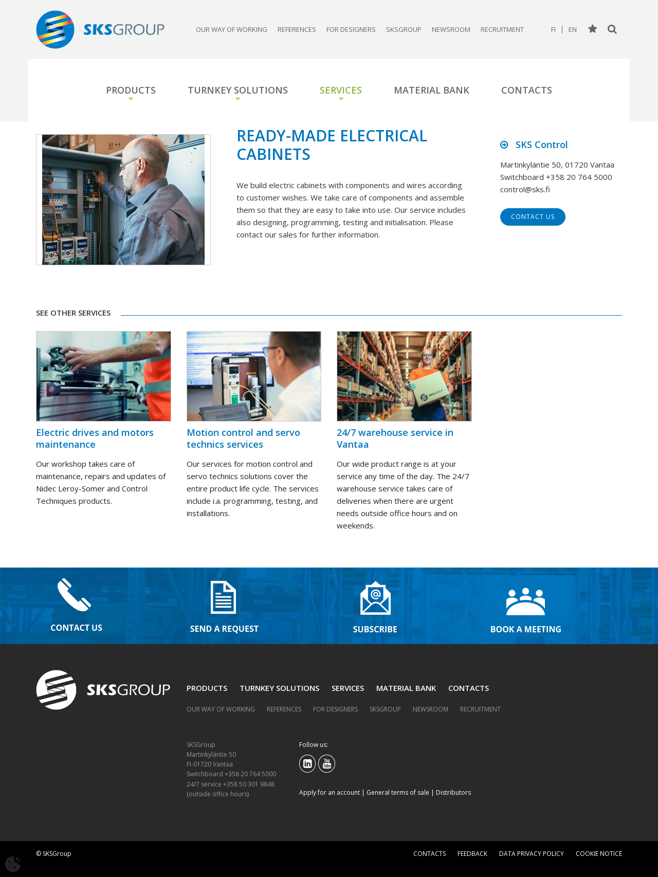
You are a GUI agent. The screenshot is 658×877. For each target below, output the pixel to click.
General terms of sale (398, 792)
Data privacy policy (531, 853)
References (297, 29)
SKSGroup (404, 29)
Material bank (431, 90)
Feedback (472, 853)
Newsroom (451, 29)
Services (341, 90)
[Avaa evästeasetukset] (13, 864)
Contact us (533, 216)
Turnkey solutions (238, 90)
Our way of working (231, 29)
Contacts (526, 90)
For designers (351, 29)
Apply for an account (329, 792)
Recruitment (502, 29)
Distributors (453, 792)
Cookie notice (599, 853)
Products (131, 90)
